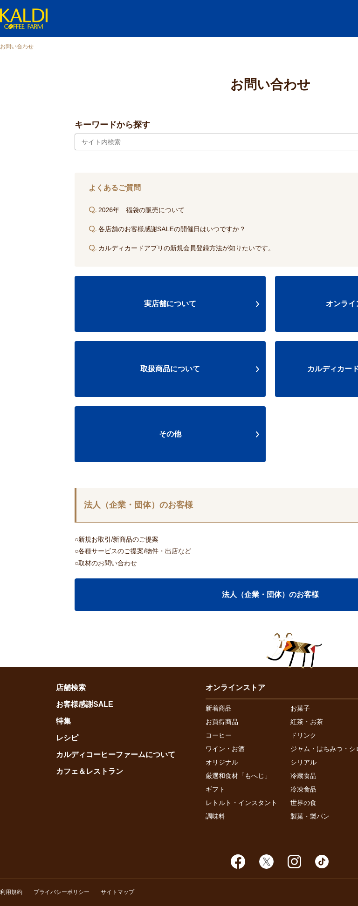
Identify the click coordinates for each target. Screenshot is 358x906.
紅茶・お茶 (306, 721)
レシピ (67, 738)
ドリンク (303, 735)
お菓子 (300, 708)
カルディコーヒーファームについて (115, 754)
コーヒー (219, 735)
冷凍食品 (303, 789)
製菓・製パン (310, 816)
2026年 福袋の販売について (137, 210)
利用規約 (11, 892)
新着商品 (219, 708)
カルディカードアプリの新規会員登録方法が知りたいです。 (182, 248)
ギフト (215, 789)
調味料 (215, 816)
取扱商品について (170, 369)
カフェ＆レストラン (89, 771)
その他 (170, 434)
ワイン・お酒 (225, 748)
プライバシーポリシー (62, 892)
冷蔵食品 (303, 775)
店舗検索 (71, 687)
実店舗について (170, 304)
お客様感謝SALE (84, 704)
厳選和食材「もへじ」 (238, 775)
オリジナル (222, 762)
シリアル (303, 762)
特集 (63, 721)
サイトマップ (117, 892)
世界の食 (303, 802)
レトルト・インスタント (241, 802)
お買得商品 (222, 721)
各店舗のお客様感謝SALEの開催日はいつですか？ (167, 229)
